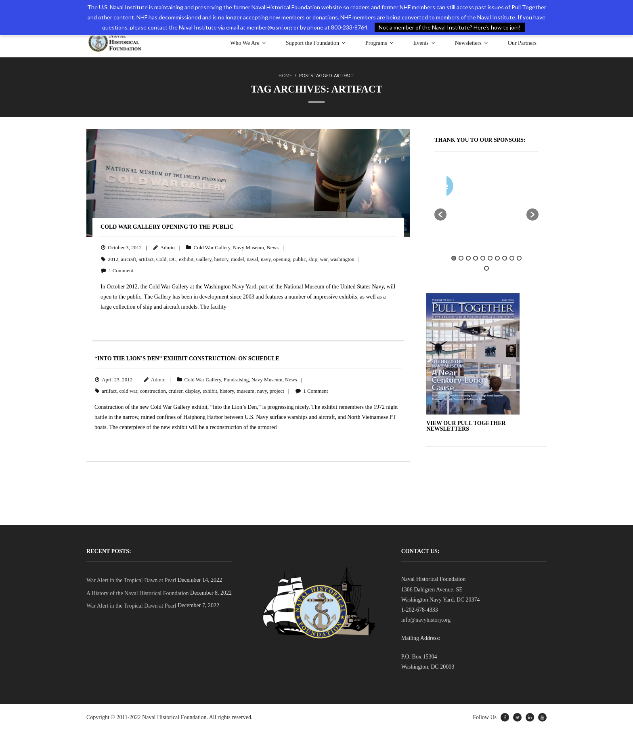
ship (312, 259)
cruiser (175, 390)
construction (153, 390)
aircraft (128, 259)
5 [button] (482, 257)
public (299, 259)
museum (245, 390)
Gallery (204, 259)
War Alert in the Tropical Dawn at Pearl (131, 580)
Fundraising (236, 379)
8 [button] (504, 257)
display (192, 390)
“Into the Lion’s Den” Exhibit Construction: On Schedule (186, 358)
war (323, 259)
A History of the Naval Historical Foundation (137, 593)
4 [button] (475, 257)
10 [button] (519, 257)
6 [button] (490, 257)
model (237, 259)
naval (252, 259)
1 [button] (453, 257)
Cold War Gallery (211, 247)
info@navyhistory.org (426, 619)
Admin (167, 247)
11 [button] (486, 267)
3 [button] (468, 257)
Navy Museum (248, 247)
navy (265, 259)
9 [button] (511, 257)
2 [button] (461, 257)
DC (172, 259)
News (272, 247)
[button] (440, 214)
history (221, 259)
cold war (128, 390)
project (277, 390)
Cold (161, 259)
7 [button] (497, 257)
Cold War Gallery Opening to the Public (167, 226)
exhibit (186, 259)
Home (285, 75)
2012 (113, 259)
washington (342, 259)
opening (281, 259)
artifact (146, 259)
